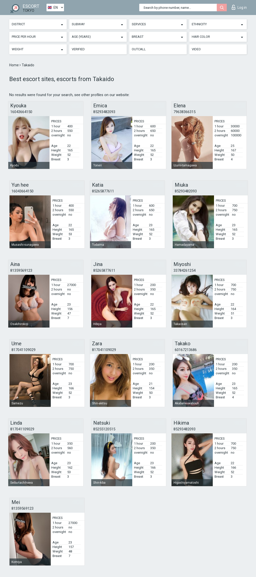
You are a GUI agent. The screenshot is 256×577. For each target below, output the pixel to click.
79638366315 (185, 112)
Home (14, 65)
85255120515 (104, 429)
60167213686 (186, 350)
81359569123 (21, 270)
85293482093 (104, 112)
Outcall (139, 49)
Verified (78, 49)
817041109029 (24, 350)
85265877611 (103, 191)
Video (196, 49)
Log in (239, 7)
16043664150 (21, 112)
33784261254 (185, 270)
